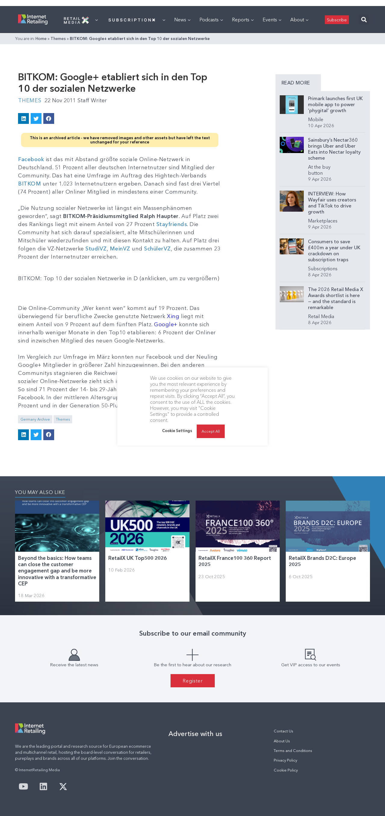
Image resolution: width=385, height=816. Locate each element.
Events (272, 20)
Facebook (32, 159)
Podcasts (211, 20)
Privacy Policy (285, 760)
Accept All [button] (211, 431)
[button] (364, 20)
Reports (243, 20)
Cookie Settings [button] (177, 430)
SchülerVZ (157, 248)
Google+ (165, 324)
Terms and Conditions (293, 750)
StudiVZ (96, 248)
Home (41, 38)
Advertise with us (195, 733)
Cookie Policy (286, 770)
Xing (174, 316)
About (299, 20)
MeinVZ (120, 248)
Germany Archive (35, 419)
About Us (282, 741)
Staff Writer (92, 100)
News (182, 20)
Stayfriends (171, 224)
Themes (58, 38)
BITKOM (30, 183)
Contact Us (283, 731)
